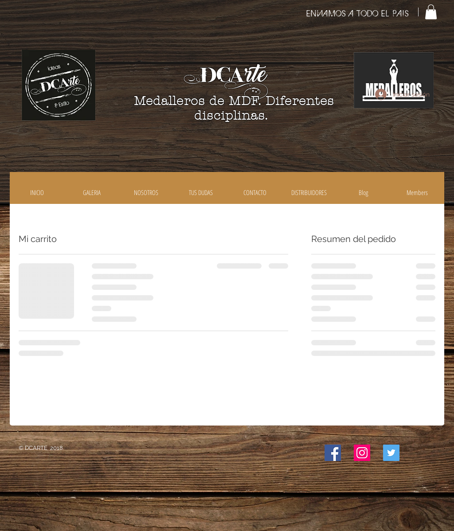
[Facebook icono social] (333, 453)
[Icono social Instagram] (362, 453)
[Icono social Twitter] (391, 453)
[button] (431, 11)
